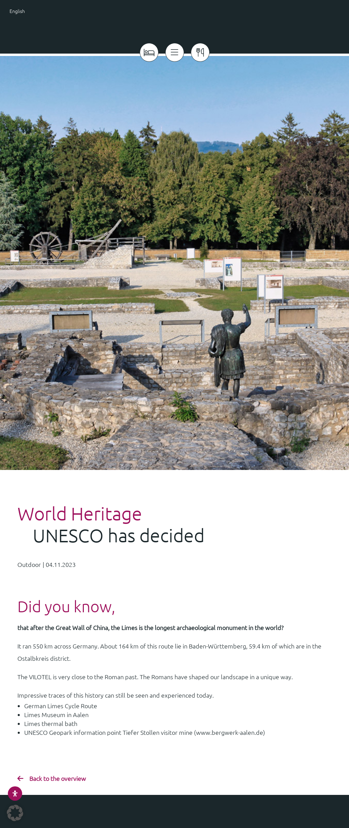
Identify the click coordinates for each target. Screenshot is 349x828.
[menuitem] (32, 10)
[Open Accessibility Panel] (15, 793)
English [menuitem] (17, 11)
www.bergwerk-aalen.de (229, 730)
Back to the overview (57, 776)
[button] (15, 813)
